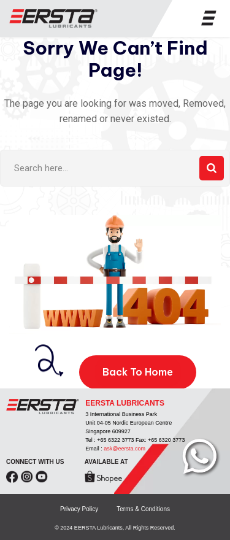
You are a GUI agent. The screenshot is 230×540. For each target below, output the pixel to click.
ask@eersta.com (124, 449)
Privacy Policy (79, 509)
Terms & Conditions (143, 509)
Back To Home (137, 372)
